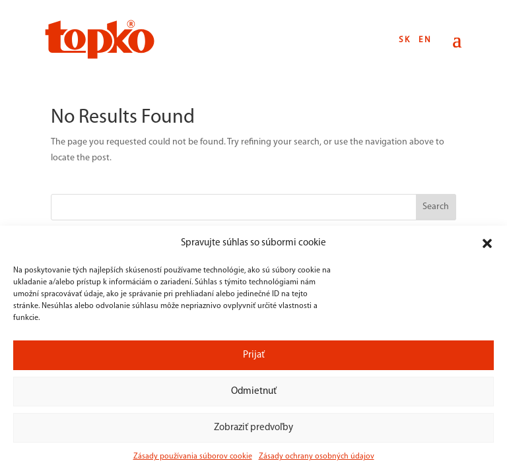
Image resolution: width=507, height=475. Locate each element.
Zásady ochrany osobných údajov (316, 456)
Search (435, 207)
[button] (487, 243)
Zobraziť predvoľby (253, 428)
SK (405, 40)
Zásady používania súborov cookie (192, 456)
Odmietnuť (254, 391)
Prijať (254, 355)
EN (425, 40)
